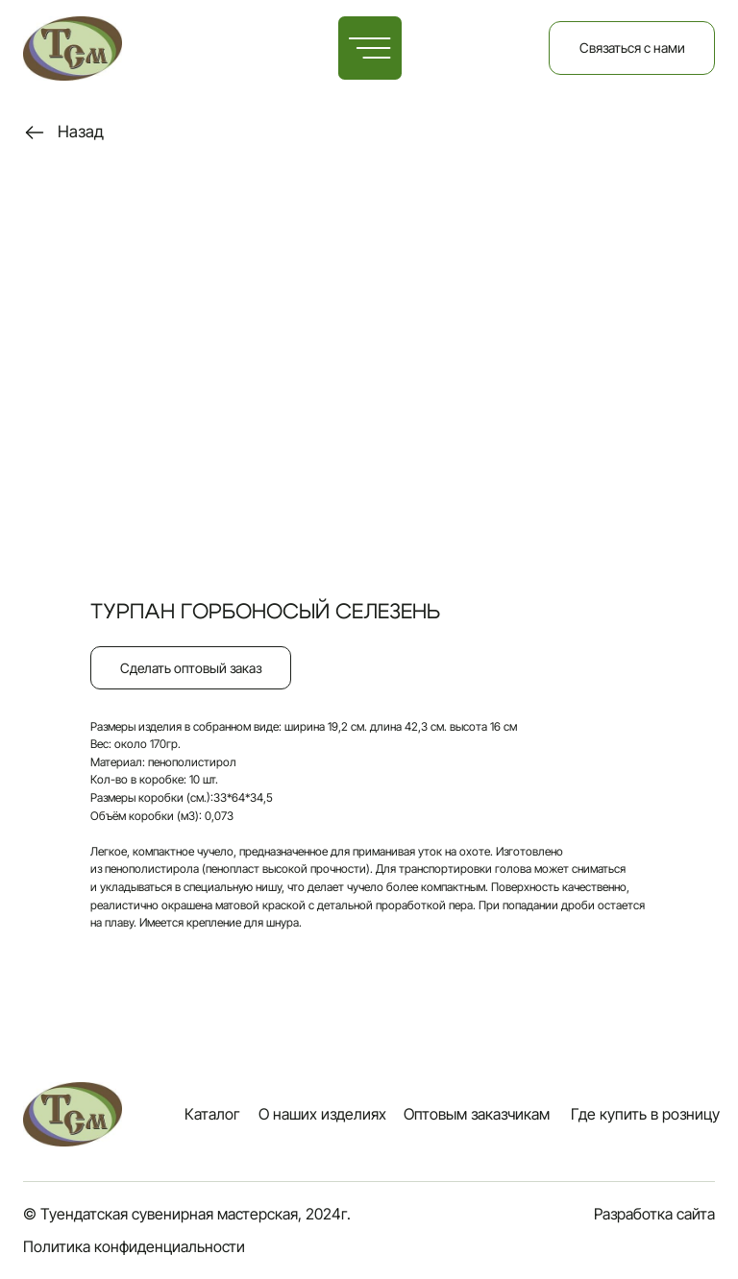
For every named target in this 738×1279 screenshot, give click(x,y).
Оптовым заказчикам (477, 1114)
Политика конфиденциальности (134, 1247)
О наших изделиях (322, 1114)
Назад (81, 131)
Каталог (212, 1114)
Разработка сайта (654, 1214)
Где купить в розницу (645, 1114)
